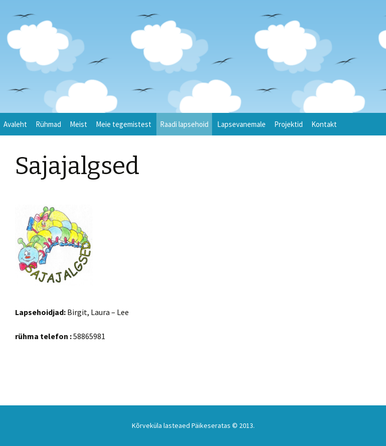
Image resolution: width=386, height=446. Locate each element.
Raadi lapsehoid (184, 124)
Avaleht (15, 124)
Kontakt (324, 124)
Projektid (288, 124)
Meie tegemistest (123, 124)
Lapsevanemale (241, 124)
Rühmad (48, 124)
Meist (78, 124)
